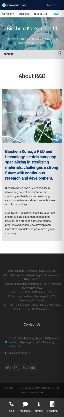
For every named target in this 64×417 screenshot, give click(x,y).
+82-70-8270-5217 (19, 353)
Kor (48, 5)
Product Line (39, 13)
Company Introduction (8, 14)
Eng (55, 5)
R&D (56, 13)
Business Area (24, 14)
